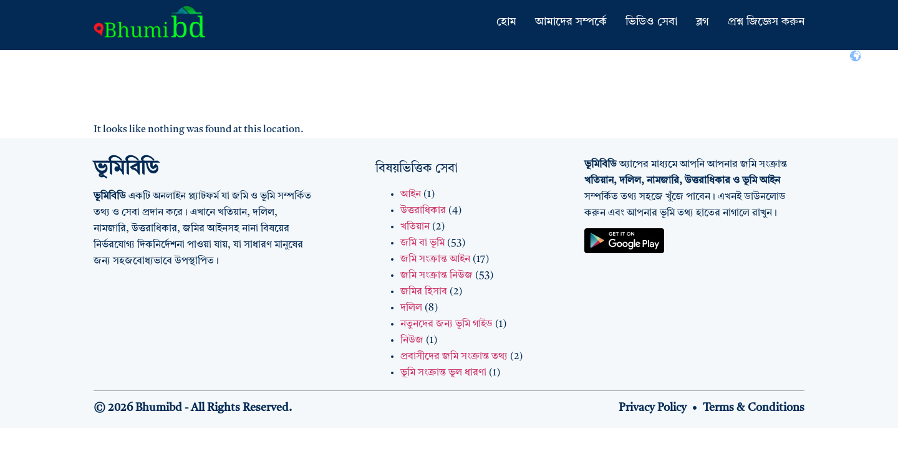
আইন (410, 195)
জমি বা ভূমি (422, 243)
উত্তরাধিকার (423, 211)
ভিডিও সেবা (651, 21)
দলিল (411, 308)
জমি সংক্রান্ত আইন (435, 259)
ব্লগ (702, 21)
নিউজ (411, 340)
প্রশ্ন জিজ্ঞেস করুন (766, 21)
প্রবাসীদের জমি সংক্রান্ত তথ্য (454, 357)
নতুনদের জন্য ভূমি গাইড (446, 324)
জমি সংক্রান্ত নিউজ (436, 276)
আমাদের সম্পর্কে (571, 21)
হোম (506, 21)
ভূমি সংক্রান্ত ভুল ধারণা (443, 373)
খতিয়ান (415, 227)
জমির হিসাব (423, 292)
